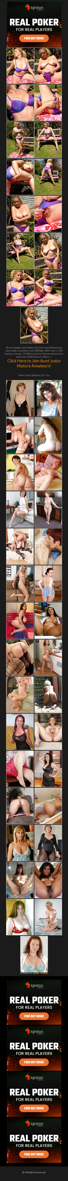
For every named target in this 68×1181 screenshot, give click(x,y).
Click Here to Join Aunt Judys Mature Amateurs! (34, 363)
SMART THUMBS (40, 973)
